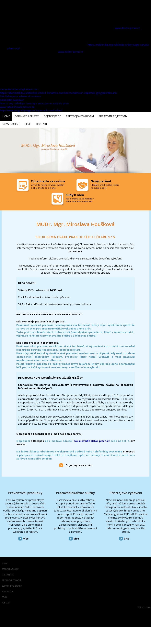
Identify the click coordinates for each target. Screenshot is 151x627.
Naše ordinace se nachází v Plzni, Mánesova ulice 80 (80, 199)
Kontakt (6, 602)
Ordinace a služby (10, 568)
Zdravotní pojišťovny (12, 585)
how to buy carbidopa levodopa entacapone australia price (34, 103)
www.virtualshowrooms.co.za (17, 107)
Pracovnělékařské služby (75, 491)
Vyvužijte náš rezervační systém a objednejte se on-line (47, 185)
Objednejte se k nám (78, 464)
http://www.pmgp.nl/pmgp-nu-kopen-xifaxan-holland (31, 110)
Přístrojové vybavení (126, 491)
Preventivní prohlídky (25, 491)
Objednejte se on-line (48, 180)
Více (26, 537)
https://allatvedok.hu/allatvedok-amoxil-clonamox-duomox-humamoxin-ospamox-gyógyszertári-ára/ (58, 93)
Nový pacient (8, 590)
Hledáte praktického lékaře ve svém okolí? (105, 185)
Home (4, 562)
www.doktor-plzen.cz (127, 28)
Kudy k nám (75, 194)
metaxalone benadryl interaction (19, 89)
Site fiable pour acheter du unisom (20, 96)
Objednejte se (8, 573)
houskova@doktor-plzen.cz (92, 439)
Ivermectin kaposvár (12, 100)
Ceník (4, 596)
